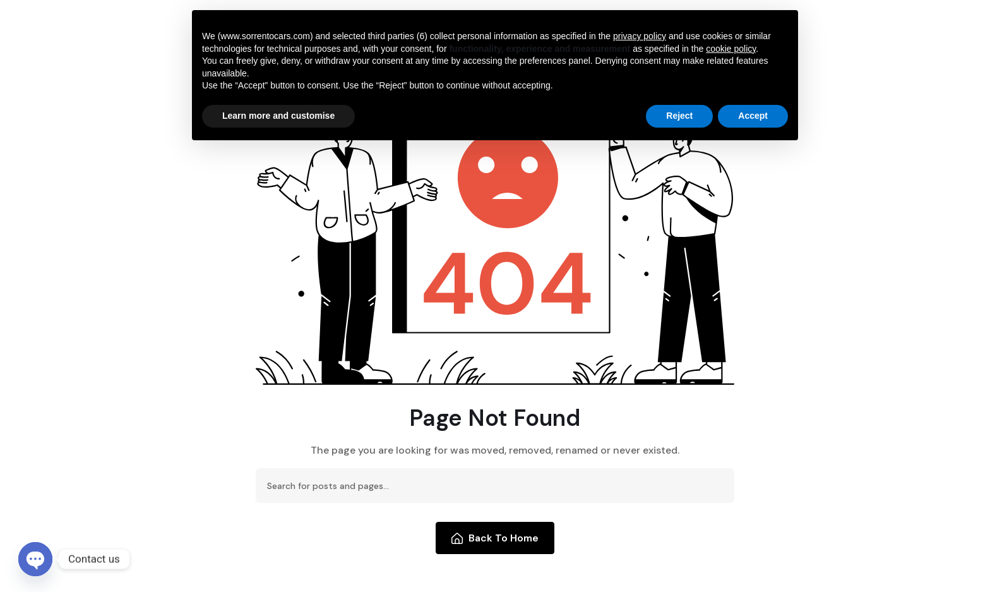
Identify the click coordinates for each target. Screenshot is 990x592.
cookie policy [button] (731, 49)
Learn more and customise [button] (278, 116)
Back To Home (495, 538)
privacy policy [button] (639, 36)
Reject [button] (679, 116)
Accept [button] (753, 116)
